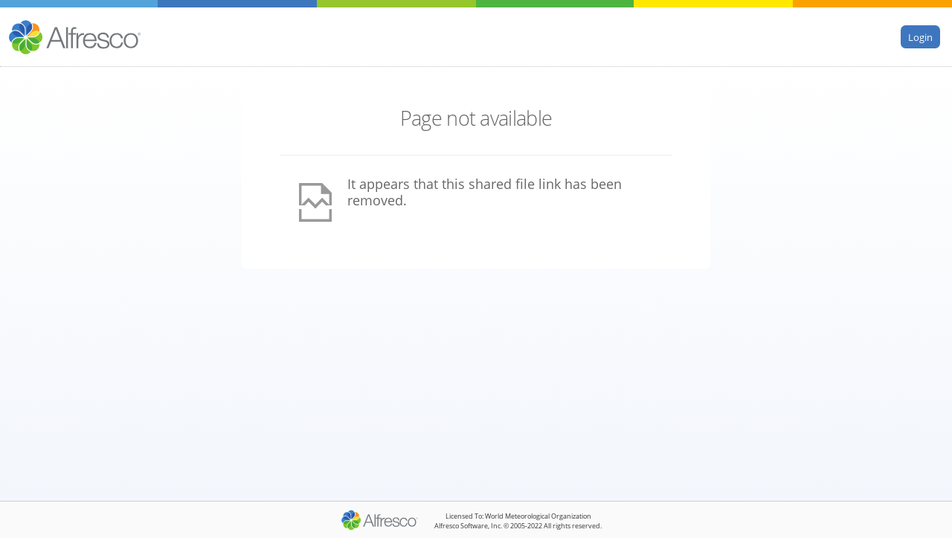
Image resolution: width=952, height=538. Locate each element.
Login (920, 36)
